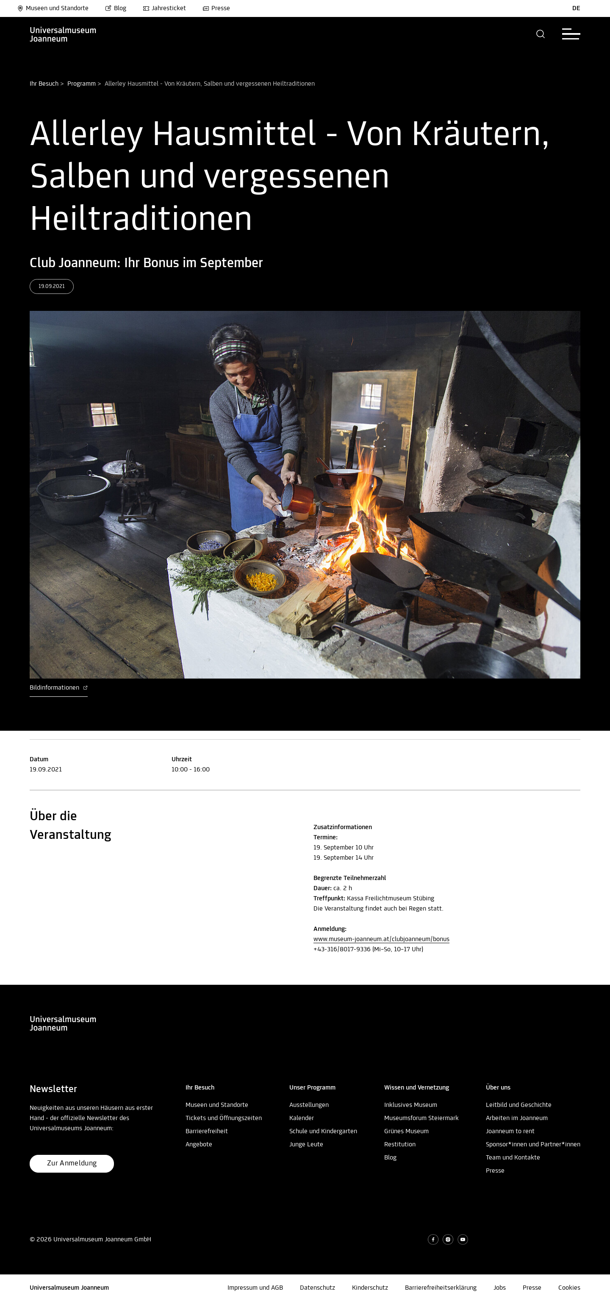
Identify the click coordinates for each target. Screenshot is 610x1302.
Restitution (400, 1144)
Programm (81, 84)
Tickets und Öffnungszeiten (224, 1118)
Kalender (301, 1118)
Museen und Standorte (53, 8)
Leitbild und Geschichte (519, 1105)
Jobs (500, 1288)
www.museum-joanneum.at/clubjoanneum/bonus (381, 939)
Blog (115, 8)
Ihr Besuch (44, 84)
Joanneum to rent (510, 1131)
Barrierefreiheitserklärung (441, 1288)
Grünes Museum (406, 1131)
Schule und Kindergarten (323, 1131)
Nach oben (14, 981)
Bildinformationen (59, 688)
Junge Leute (306, 1144)
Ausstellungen (309, 1105)
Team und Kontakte (513, 1157)
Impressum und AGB (255, 1288)
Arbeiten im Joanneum (517, 1118)
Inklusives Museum (410, 1105)
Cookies (569, 1288)
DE (576, 8)
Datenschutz (317, 1288)
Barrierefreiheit (207, 1131)
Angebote (199, 1144)
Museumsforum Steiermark (421, 1118)
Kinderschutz (370, 1288)
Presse (216, 8)
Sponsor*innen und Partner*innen (533, 1144)
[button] (540, 34)
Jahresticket (164, 8)
